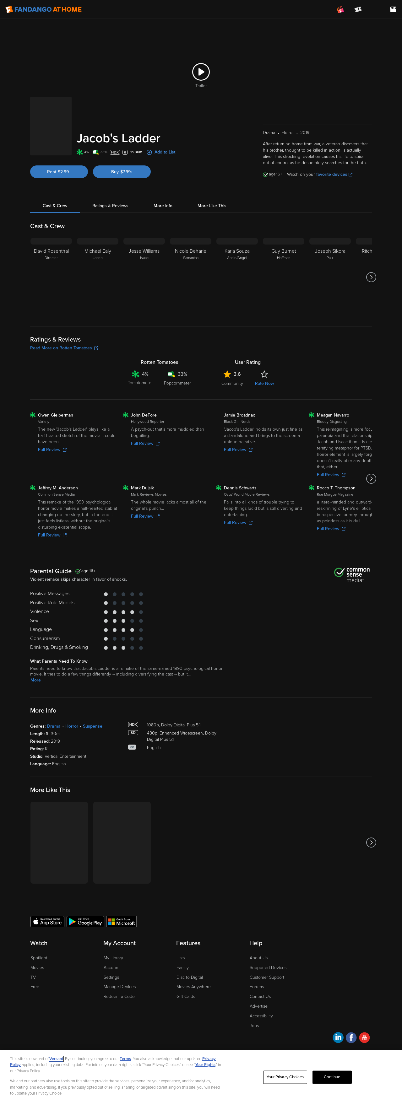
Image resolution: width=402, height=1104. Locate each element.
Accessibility (261, 1016)
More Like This (212, 205)
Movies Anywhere (194, 986)
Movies (37, 967)
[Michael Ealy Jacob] (98, 277)
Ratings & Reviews (110, 205)
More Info (163, 205)
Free (34, 986)
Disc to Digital (190, 977)
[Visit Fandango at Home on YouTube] (364, 1038)
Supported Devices (268, 967)
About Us (259, 958)
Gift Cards (186, 996)
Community (232, 383)
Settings (111, 977)
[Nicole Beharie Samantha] (191, 277)
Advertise (259, 1006)
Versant (56, 1058)
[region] (201, 1077)
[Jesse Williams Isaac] (144, 277)
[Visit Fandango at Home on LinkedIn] (338, 1038)
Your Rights (205, 1064)
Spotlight (38, 958)
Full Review (52, 449)
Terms (125, 1058)
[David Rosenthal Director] (51, 277)
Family (183, 967)
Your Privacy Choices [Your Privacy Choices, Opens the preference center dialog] (285, 1077)
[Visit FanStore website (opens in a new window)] (393, 9)
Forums (257, 986)
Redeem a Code (119, 996)
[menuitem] (376, 9)
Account (112, 967)
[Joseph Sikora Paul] (330, 277)
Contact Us (260, 996)
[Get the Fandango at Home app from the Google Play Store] (85, 921)
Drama (54, 726)
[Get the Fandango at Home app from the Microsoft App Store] (121, 921)
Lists (181, 958)
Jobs (254, 1025)
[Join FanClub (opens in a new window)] (340, 9)
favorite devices (334, 174)
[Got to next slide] (371, 277)
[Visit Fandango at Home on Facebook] (351, 1038)
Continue (332, 1077)
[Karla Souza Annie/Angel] (237, 277)
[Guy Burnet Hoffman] (284, 277)
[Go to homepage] (43, 9)
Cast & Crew (55, 205)
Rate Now (264, 383)
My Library (113, 958)
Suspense (92, 726)
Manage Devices (120, 986)
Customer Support (267, 977)
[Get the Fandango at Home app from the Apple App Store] (47, 921)
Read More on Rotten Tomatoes (64, 348)
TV (33, 977)
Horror (71, 726)
